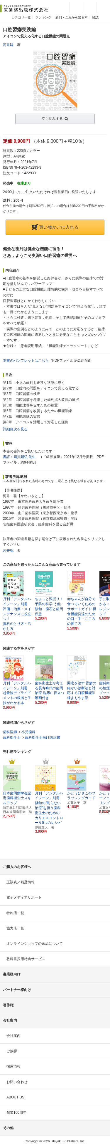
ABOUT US (15, 1097)
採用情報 (13, 1066)
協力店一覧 (15, 928)
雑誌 (95, 17)
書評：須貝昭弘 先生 (19, 457)
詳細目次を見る (15, 429)
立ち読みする (52, 119)
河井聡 (8, 45)
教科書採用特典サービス (25, 959)
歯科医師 (10, 732)
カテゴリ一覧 (21, 17)
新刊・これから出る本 (71, 17)
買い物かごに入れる (55, 227)
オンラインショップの (34, 944)
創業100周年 (16, 1113)
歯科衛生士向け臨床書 (42, 738)
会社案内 (13, 1036)
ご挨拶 (11, 1051)
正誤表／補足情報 (20, 882)
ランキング (43, 17)
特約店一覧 (15, 913)
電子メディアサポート (24, 897)
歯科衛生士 (12, 738)
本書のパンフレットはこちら (26, 360)
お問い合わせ (17, 1082)
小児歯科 (28, 732)
